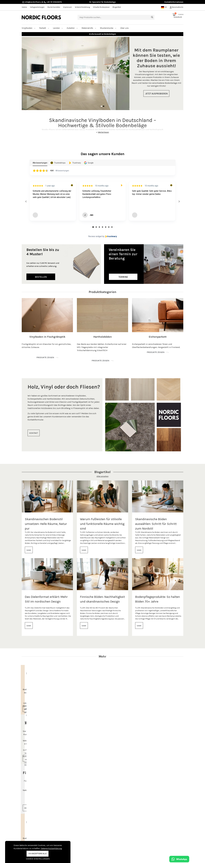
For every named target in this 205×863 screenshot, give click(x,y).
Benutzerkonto (176, 7)
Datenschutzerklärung (51, 848)
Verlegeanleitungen (37, 7)
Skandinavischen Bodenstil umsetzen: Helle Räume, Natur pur (46, 520)
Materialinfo (89, 25)
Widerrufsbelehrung (82, 7)
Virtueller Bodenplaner (101, 7)
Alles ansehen (103, 473)
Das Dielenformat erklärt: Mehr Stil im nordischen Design (46, 596)
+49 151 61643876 (53, 2)
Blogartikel (117, 7)
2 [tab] (103, 103)
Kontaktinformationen (173, 2)
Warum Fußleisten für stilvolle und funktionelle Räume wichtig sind (102, 520)
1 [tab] (101, 103)
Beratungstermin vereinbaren (162, 838)
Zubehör (72, 25)
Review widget (95, 233)
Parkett (44, 25)
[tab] (93, 223)
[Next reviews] (178, 198)
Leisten (58, 25)
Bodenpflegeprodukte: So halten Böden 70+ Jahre (157, 596)
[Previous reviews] (25, 198)
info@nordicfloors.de (33, 2)
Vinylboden (28, 25)
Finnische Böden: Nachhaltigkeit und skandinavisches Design (102, 596)
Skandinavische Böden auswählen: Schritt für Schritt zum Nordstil (156, 520)
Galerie (24, 7)
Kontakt (67, 838)
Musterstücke (108, 25)
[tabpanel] (102, 70)
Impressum (67, 7)
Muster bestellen (53, 7)
